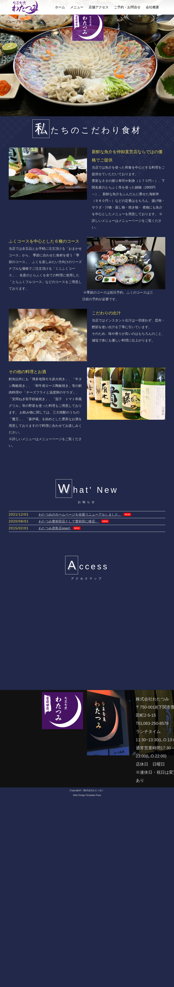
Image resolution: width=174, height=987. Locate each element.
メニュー (76, 7)
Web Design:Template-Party (87, 795)
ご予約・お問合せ (127, 7)
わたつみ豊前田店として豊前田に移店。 (69, 521)
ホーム (60, 7)
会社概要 (152, 7)
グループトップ (16, 22)
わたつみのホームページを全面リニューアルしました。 (80, 514)
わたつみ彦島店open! (55, 528)
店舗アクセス (99, 7)
